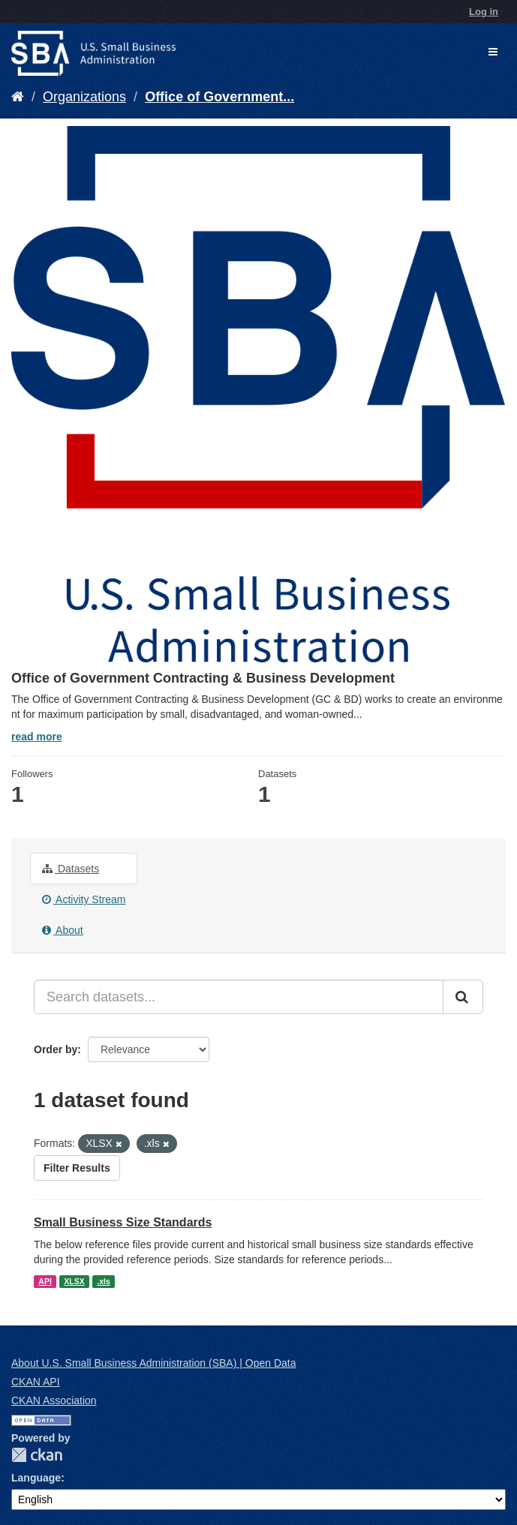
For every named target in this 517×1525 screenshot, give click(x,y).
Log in (483, 11)
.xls (103, 1281)
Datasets (70, 869)
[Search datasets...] (238, 997)
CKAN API (35, 1382)
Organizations (84, 96)
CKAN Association (54, 1400)
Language (36, 1478)
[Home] (17, 96)
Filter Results (77, 1168)
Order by (55, 1049)
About (62, 930)
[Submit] (463, 997)
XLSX (74, 1281)
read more (36, 737)
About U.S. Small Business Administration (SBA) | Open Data (153, 1363)
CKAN (36, 1455)
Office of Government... (219, 96)
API (45, 1281)
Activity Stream (83, 899)
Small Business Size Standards (123, 1222)
